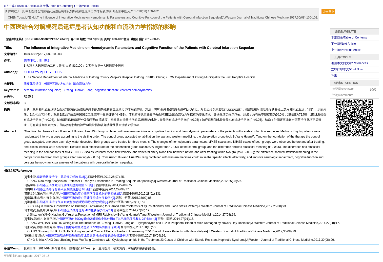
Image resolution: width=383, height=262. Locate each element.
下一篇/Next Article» (86, 6)
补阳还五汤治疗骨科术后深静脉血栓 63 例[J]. (63, 189)
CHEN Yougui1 (35, 72)
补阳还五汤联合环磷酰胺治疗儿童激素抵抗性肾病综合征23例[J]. (87, 235)
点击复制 (328, 11)
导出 (334, 75)
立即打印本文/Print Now (347, 69)
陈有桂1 (30, 60)
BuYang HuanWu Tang (77, 90)
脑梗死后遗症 (32, 83)
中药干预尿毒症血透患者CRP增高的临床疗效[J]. (89, 227)
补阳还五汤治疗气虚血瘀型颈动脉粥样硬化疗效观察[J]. (73, 202)
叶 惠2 (44, 60)
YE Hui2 (55, 72)
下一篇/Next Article (343, 43)
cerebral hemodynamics (136, 90)
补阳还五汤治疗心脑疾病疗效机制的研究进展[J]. (91, 193)
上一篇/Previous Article (346, 50)
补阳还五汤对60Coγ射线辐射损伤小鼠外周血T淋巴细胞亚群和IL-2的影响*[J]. (107, 219)
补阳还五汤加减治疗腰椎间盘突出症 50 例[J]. (66, 185)
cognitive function (106, 90)
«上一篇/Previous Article (20, 6)
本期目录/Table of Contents (54, 6)
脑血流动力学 (82, 83)
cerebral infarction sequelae (42, 90)
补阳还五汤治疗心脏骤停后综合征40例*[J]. (88, 198)
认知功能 (65, 83)
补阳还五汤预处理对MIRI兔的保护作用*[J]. (86, 210)
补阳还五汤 (50, 83)
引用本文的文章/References (349, 63)
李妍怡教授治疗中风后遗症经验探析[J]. (62, 177)
